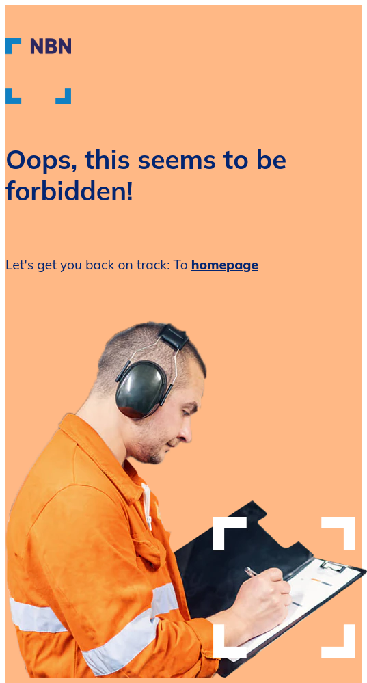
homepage (224, 264)
